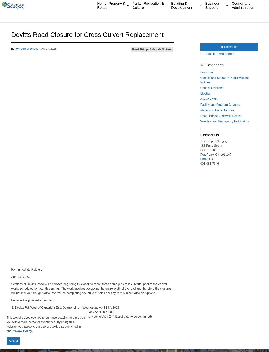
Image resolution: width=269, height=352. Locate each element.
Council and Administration (243, 16)
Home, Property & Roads (111, 16)
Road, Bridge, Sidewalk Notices (151, 49)
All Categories (212, 65)
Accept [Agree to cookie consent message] (13, 341)
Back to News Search (220, 53)
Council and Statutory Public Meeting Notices (224, 80)
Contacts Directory (196, 5)
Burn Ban (206, 72)
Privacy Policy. (22, 331)
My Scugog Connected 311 (226, 5)
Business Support (212, 16)
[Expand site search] (262, 5)
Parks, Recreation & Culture (148, 16)
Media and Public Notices (217, 110)
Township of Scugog (26, 48)
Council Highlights (212, 87)
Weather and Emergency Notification (224, 121)
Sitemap (250, 5)
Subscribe (229, 47)
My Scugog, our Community (165, 5)
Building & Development (181, 16)
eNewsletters (209, 99)
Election (205, 93)
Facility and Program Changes (220, 104)
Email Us (206, 159)
